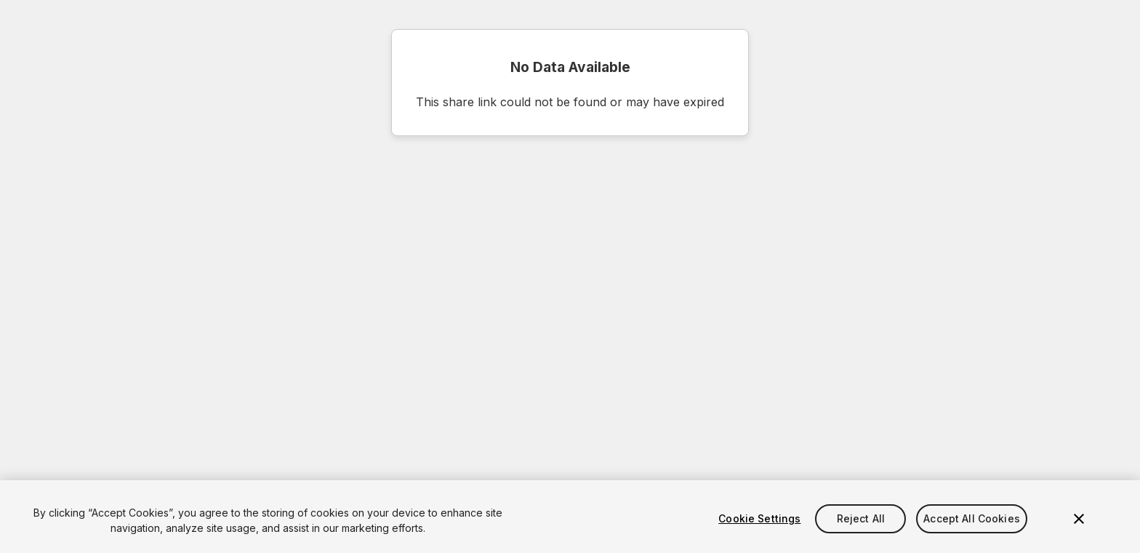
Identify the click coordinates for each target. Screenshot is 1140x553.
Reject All (861, 518)
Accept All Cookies (971, 518)
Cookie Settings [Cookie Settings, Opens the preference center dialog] (759, 518)
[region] (570, 516)
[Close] (1079, 519)
